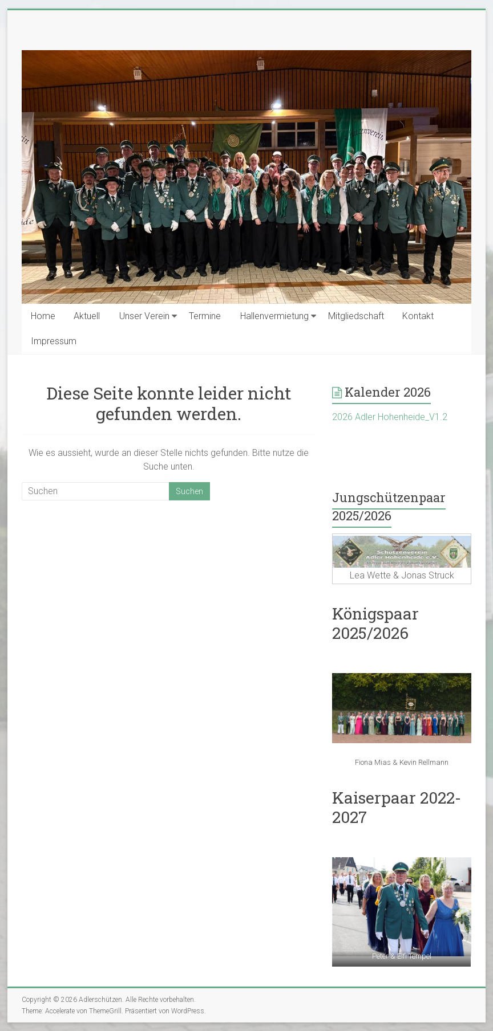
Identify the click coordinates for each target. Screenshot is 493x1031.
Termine (205, 316)
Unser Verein (144, 316)
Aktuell (87, 316)
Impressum (53, 341)
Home (43, 316)
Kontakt (418, 316)
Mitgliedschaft (356, 316)
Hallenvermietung (274, 316)
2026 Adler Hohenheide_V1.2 (389, 416)
